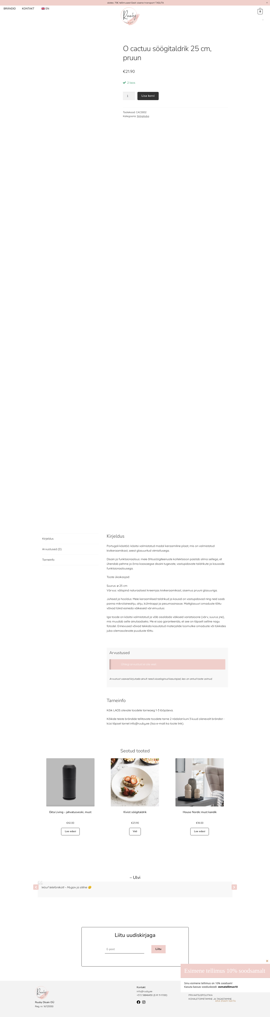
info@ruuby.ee (144, 991)
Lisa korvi (148, 96)
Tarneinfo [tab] (48, 559)
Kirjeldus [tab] (48, 538)
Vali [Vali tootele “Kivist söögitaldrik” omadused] (135, 831)
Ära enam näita (225, 1001)
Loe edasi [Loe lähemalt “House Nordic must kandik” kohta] (199, 831)
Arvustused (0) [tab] (52, 549)
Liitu (158, 949)
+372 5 (140, 995)
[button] (234, 887)
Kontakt (28, 8)
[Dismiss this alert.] (267, 2)
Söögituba (143, 116)
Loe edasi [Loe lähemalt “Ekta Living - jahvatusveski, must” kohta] (70, 831)
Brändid (10, 8)
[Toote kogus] (129, 96)
